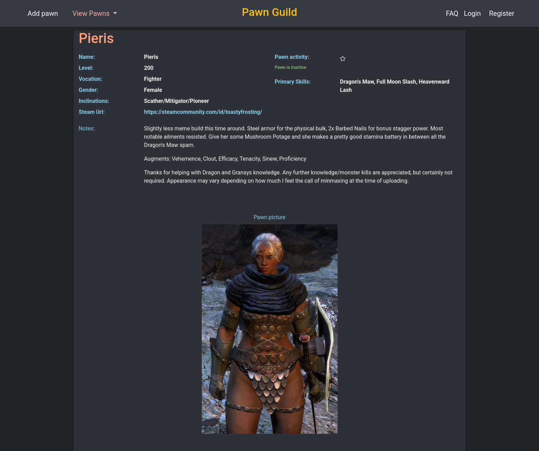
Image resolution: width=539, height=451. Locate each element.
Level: (86, 68)
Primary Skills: (293, 81)
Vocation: (90, 79)
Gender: (88, 90)
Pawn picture (270, 217)
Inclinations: (94, 101)
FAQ (452, 13)
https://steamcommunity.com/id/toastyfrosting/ (203, 112)
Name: (87, 57)
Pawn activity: (292, 57)
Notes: (87, 128)
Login (472, 13)
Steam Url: (91, 112)
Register (501, 13)
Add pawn (43, 13)
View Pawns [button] (92, 13)
